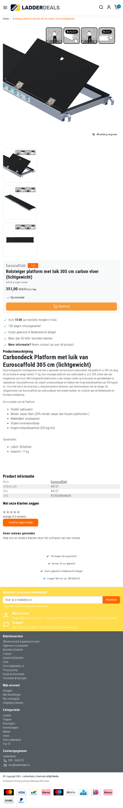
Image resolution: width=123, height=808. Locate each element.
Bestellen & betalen (13, 649)
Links (6, 661)
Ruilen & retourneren (13, 674)
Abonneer (111, 599)
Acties (6, 735)
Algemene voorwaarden (15, 645)
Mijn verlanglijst (11, 698)
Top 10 (6, 743)
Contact (7, 653)
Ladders (7, 715)
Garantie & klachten (13, 657)
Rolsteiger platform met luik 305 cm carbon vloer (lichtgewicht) (43, 18)
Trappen (7, 719)
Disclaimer (8, 781)
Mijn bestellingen (12, 694)
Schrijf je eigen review (17, 282)
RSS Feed (44, 781)
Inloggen (7, 690)
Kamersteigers (10, 727)
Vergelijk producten (13, 702)
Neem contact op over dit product (53, 344)
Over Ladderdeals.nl (13, 666)
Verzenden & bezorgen (15, 678)
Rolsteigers (9, 723)
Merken (6, 731)
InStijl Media (52, 776)
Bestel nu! (61, 306)
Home (6, 18)
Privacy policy (10, 670)
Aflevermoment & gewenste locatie (21, 641)
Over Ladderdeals (12, 739)
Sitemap (34, 781)
